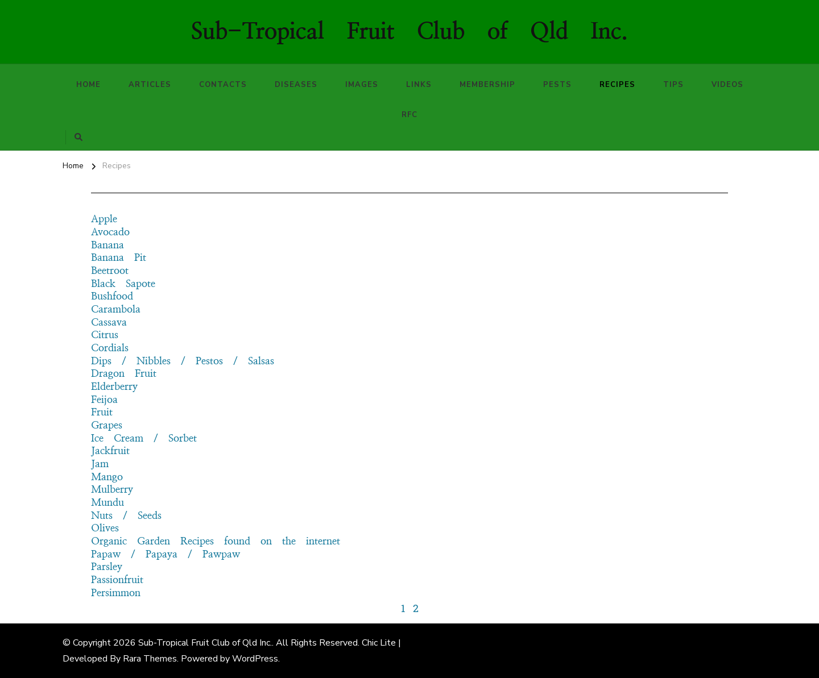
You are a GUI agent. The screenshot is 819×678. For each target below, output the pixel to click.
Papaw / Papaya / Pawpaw (165, 555)
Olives (105, 528)
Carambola (115, 310)
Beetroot (110, 271)
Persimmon (115, 593)
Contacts (223, 85)
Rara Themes (150, 658)
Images (361, 85)
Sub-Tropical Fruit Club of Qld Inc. (409, 31)
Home (88, 85)
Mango (107, 477)
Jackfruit (110, 451)
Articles (150, 85)
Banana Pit (118, 258)
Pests (557, 85)
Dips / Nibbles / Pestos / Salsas (182, 361)
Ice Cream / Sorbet (144, 439)
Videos (727, 85)
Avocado (110, 232)
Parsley (106, 567)
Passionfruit (117, 580)
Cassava (109, 323)
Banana (107, 245)
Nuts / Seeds (126, 516)
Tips (673, 85)
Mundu (107, 503)
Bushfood (112, 297)
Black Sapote (123, 284)
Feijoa (104, 400)
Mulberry (112, 490)
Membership (487, 85)
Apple (104, 219)
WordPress (255, 658)
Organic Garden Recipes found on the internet (215, 541)
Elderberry (114, 387)
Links (419, 85)
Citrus (104, 335)
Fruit (102, 412)
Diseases (296, 85)
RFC (409, 115)
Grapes (106, 426)
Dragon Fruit (123, 374)
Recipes (617, 85)
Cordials (110, 348)
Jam (100, 464)
